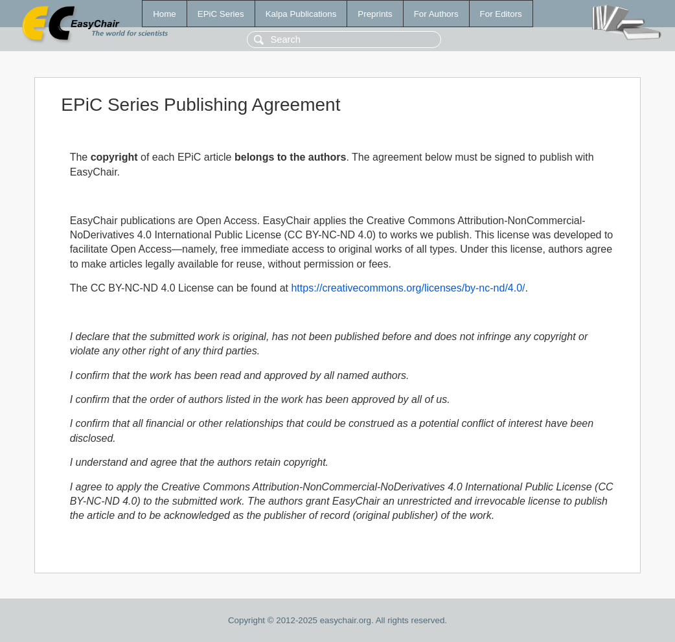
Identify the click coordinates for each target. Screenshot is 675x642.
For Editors (501, 14)
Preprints (375, 14)
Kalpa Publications (301, 14)
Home (164, 14)
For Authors (436, 14)
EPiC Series (221, 14)
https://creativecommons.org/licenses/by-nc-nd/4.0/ (408, 287)
